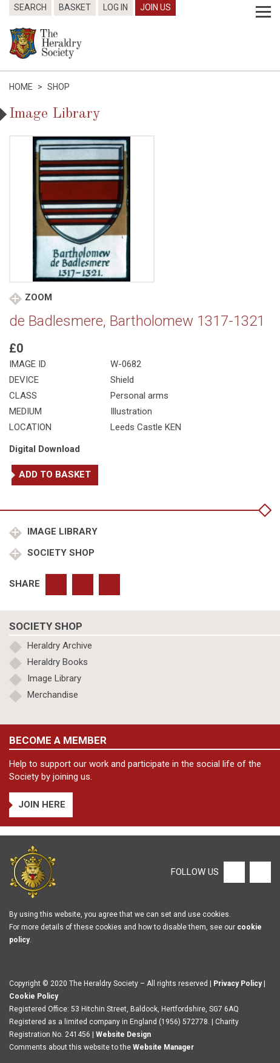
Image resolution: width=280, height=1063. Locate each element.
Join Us (155, 7)
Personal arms (139, 395)
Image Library (61, 531)
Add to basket (55, 474)
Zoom (38, 297)
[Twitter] (259, 871)
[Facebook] (234, 871)
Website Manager (163, 1047)
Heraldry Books (57, 661)
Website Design (123, 1034)
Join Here (41, 804)
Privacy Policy (237, 983)
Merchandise (52, 694)
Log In (115, 7)
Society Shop (60, 552)
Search (30, 7)
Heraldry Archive (59, 645)
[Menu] (263, 12)
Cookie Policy (33, 996)
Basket (75, 7)
